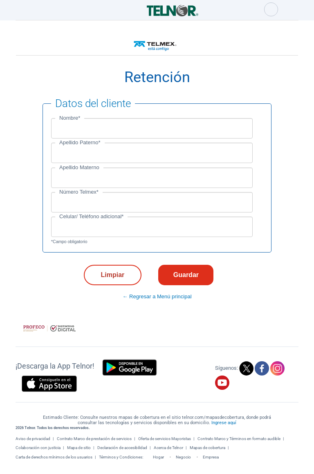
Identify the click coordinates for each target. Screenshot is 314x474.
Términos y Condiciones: (121, 457)
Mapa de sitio (79, 447)
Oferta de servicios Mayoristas (164, 438)
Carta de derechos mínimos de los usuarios (54, 457)
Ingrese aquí (223, 422)
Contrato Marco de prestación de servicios (94, 438)
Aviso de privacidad (33, 438)
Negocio (183, 457)
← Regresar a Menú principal (156, 296)
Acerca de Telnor (168, 447)
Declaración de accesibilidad (122, 447)
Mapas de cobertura (207, 447)
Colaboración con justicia (38, 447)
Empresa (211, 457)
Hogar (158, 457)
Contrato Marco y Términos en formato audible (238, 438)
